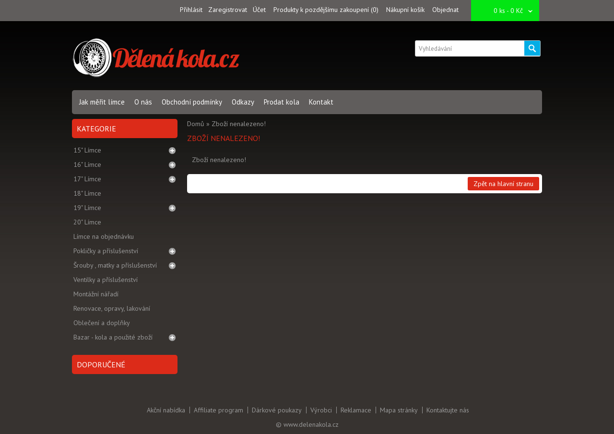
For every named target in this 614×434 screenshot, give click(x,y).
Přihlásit (191, 9)
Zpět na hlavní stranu (503, 183)
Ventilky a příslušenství (105, 279)
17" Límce (87, 179)
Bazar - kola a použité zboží (113, 337)
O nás (143, 101)
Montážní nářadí (95, 294)
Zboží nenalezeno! (239, 123)
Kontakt (321, 101)
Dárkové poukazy (277, 410)
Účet (259, 9)
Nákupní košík (405, 9)
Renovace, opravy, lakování (111, 308)
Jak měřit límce (102, 101)
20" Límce (87, 222)
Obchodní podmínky (192, 101)
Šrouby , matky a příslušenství (115, 265)
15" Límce (87, 150)
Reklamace (356, 410)
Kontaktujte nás (447, 410)
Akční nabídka (166, 410)
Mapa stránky (399, 410)
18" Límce (87, 193)
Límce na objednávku (103, 236)
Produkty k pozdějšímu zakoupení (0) (325, 9)
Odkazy (243, 101)
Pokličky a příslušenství (105, 250)
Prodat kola (281, 101)
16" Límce (87, 164)
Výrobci (321, 410)
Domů (195, 123)
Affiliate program (218, 410)
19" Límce (87, 207)
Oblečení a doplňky (101, 322)
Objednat (445, 9)
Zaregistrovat (227, 9)
